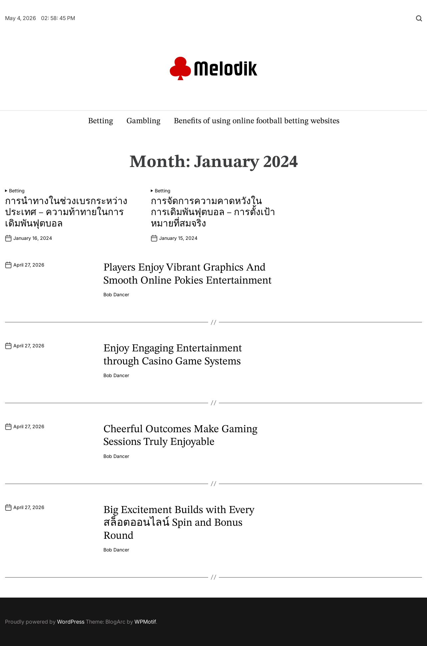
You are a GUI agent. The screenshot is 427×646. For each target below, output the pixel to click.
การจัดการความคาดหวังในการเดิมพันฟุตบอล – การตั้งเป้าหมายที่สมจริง (213, 213)
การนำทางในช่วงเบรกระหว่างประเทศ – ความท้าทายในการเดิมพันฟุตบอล (66, 213)
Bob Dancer (116, 294)
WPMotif (145, 621)
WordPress (70, 621)
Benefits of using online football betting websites (256, 121)
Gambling (143, 121)
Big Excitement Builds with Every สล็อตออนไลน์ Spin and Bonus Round (178, 523)
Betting (100, 121)
